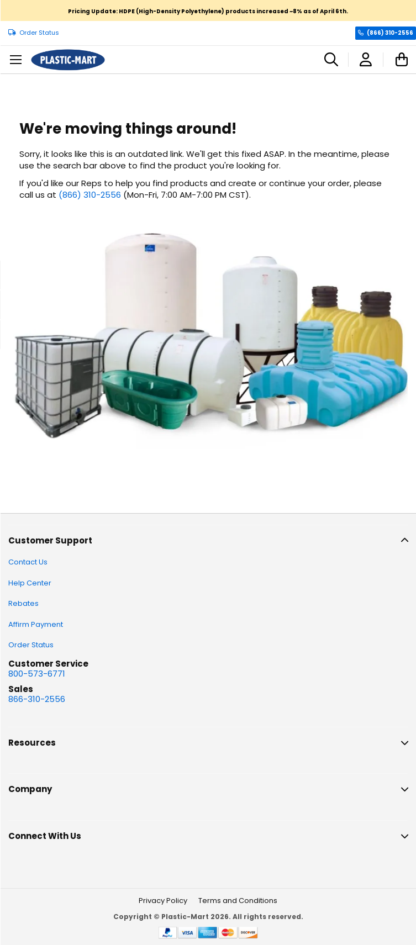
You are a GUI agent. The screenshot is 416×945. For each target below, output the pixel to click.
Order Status (39, 33)
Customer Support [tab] (50, 540)
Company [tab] (30, 789)
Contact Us (28, 562)
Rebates (23, 603)
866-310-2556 (36, 699)
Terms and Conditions (237, 900)
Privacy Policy (163, 900)
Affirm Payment (35, 624)
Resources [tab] (32, 742)
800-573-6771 (36, 673)
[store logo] (68, 60)
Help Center (29, 583)
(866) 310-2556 (390, 33)
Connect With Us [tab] (44, 836)
